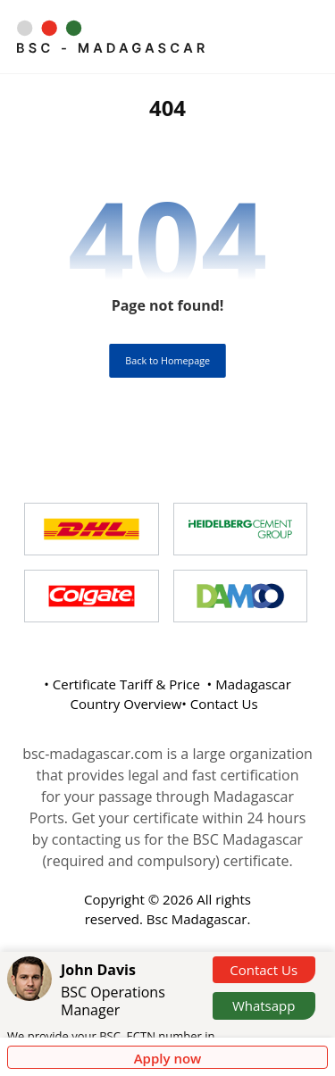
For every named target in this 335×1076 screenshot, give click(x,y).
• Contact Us (219, 704)
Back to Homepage (167, 360)
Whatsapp (264, 1005)
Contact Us (263, 970)
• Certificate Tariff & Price (122, 684)
